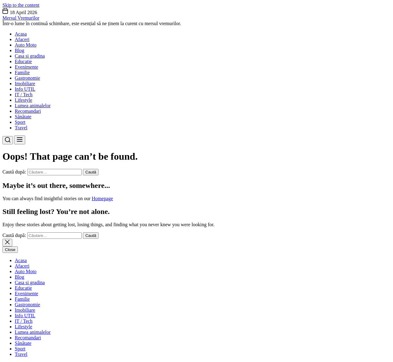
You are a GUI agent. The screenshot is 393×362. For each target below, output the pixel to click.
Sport (20, 122)
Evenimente (26, 67)
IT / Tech (24, 94)
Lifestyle (23, 100)
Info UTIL (25, 89)
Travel (21, 127)
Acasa (21, 33)
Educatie (23, 61)
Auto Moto (26, 45)
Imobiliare (25, 83)
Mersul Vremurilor (20, 18)
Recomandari (28, 111)
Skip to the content (20, 5)
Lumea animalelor (33, 105)
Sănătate (23, 116)
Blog (19, 50)
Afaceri (22, 39)
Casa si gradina (30, 56)
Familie (22, 72)
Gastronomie (27, 78)
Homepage (102, 198)
